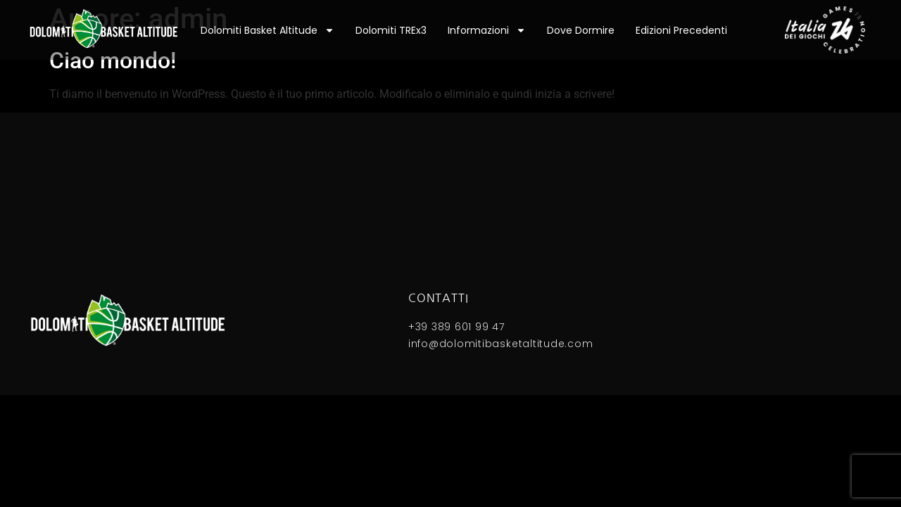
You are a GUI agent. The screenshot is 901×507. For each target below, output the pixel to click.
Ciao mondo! (112, 60)
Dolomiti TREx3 (391, 30)
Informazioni (487, 30)
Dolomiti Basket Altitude (267, 30)
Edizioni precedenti (681, 30)
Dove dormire (581, 30)
